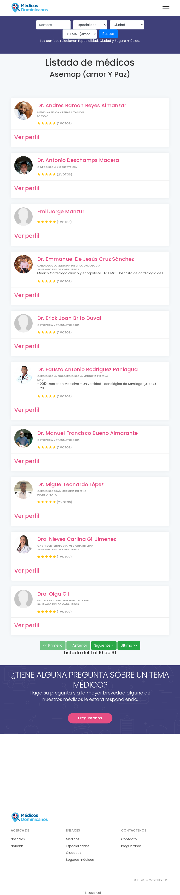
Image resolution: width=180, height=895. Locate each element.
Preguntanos (90, 718)
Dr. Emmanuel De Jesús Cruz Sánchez (85, 259)
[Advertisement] (90, 766)
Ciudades (73, 853)
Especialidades (77, 846)
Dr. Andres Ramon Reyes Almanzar (81, 105)
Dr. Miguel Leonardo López (70, 484)
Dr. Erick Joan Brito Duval (69, 318)
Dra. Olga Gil (53, 593)
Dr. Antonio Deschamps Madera (78, 160)
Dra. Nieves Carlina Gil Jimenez (76, 539)
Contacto (129, 839)
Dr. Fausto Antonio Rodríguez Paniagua (87, 369)
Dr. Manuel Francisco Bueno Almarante (87, 433)
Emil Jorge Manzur (60, 211)
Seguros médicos (80, 860)
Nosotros (18, 839)
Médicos (72, 839)
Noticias (17, 846)
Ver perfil (26, 137)
